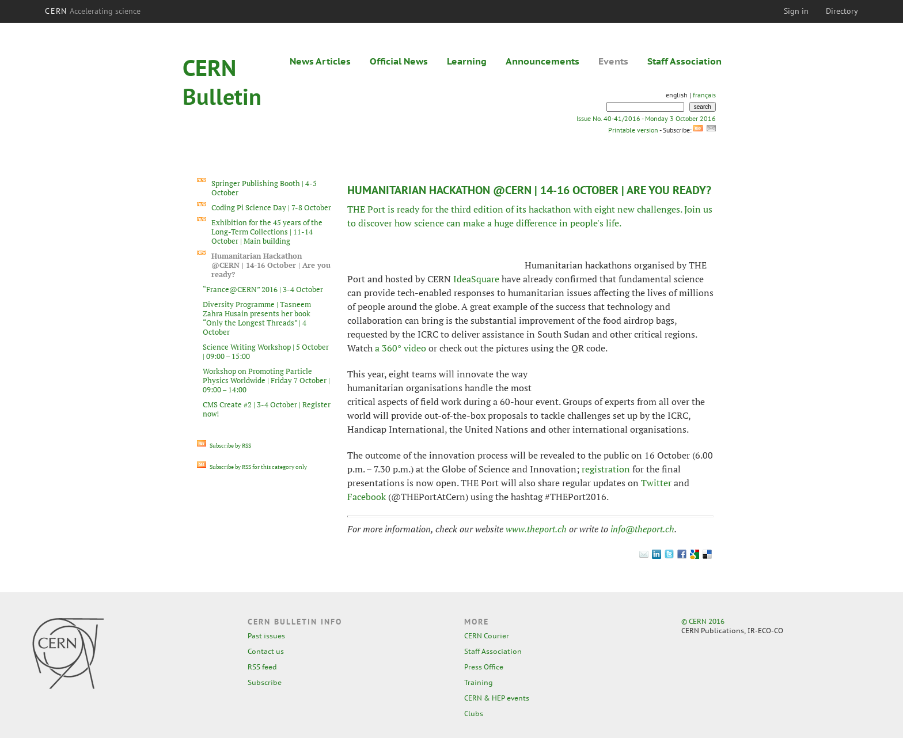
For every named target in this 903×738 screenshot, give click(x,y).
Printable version (632, 130)
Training (478, 682)
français (704, 94)
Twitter (656, 482)
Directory (842, 11)
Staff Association (684, 61)
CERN (93, 11)
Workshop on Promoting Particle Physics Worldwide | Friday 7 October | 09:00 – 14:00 (266, 380)
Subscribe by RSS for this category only (252, 467)
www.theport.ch (536, 529)
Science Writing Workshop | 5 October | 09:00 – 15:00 (266, 351)
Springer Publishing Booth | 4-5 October (264, 188)
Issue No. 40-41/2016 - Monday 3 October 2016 (646, 118)
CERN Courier (486, 635)
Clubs (473, 713)
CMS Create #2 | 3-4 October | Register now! (267, 409)
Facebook (366, 496)
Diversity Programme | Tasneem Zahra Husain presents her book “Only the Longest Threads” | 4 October (257, 318)
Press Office (483, 667)
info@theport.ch (642, 529)
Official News (399, 61)
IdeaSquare (476, 279)
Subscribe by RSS (224, 445)
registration (606, 469)
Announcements (542, 61)
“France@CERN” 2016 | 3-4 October (263, 289)
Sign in (796, 11)
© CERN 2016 (702, 621)
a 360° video (400, 348)
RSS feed (262, 667)
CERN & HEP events (496, 698)
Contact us (266, 651)
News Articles (320, 61)
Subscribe (265, 682)
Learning (467, 61)
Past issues (266, 635)
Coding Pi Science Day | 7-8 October (271, 207)
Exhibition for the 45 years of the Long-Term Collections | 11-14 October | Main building (266, 231)
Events (613, 61)
